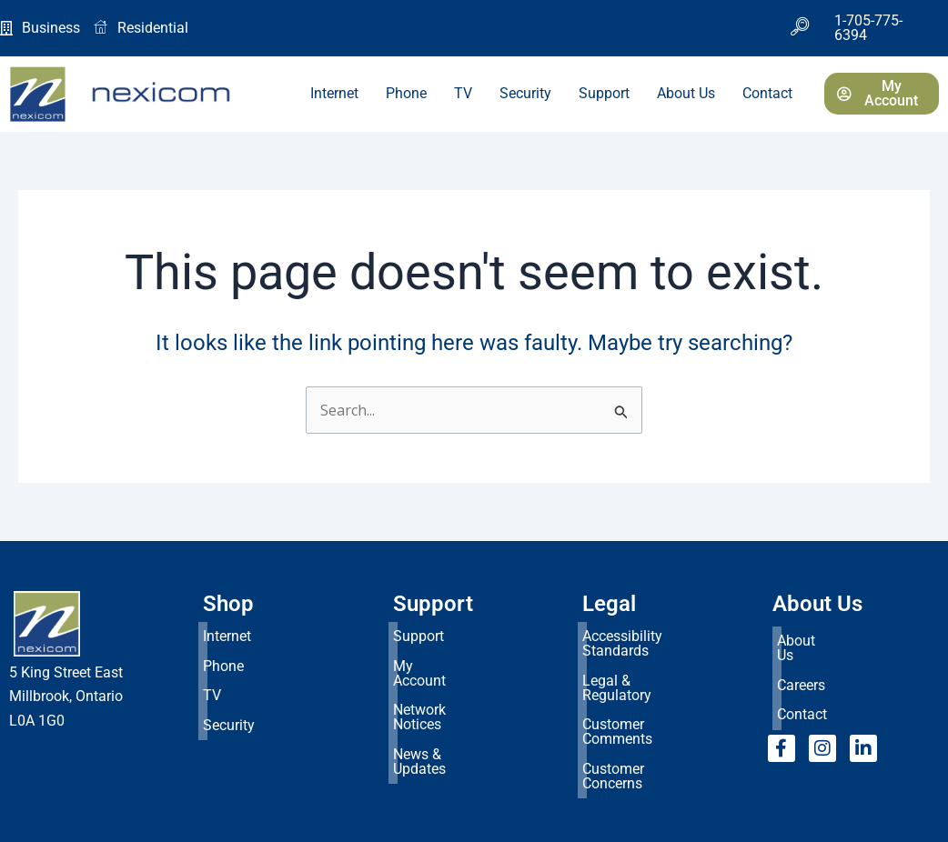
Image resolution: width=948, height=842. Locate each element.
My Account (431, 657)
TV (463, 93)
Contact (767, 93)
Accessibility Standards (657, 633)
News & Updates (445, 704)
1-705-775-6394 (868, 28)
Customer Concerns (645, 704)
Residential (141, 28)
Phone (406, 93)
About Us (686, 93)
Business (40, 27)
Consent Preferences (75, 820)
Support (604, 93)
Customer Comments (650, 680)
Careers (801, 661)
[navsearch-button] (800, 28)
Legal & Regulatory (642, 657)
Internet (334, 93)
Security (525, 93)
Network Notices (445, 680)
